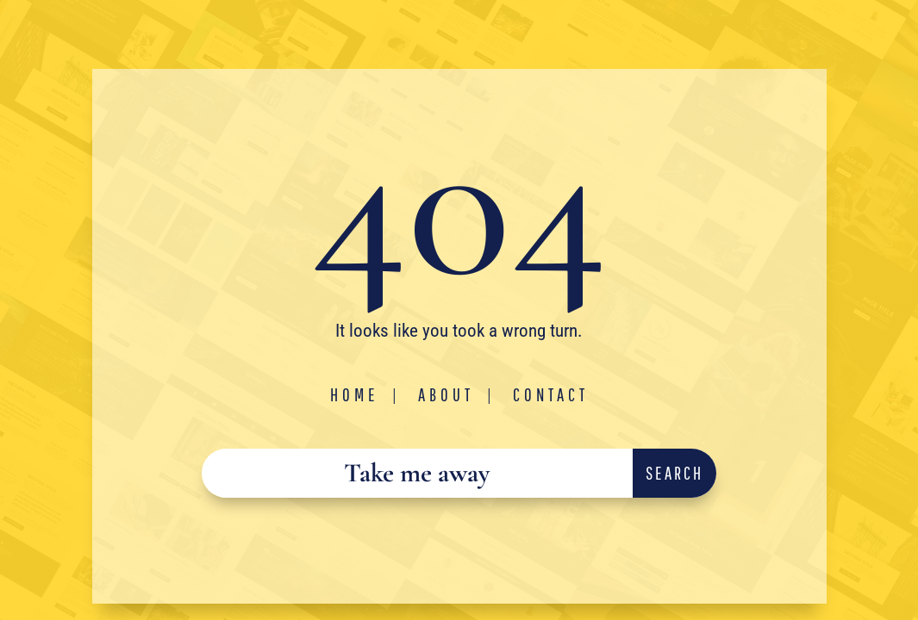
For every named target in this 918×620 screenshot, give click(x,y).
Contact (551, 394)
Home (354, 394)
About (446, 394)
